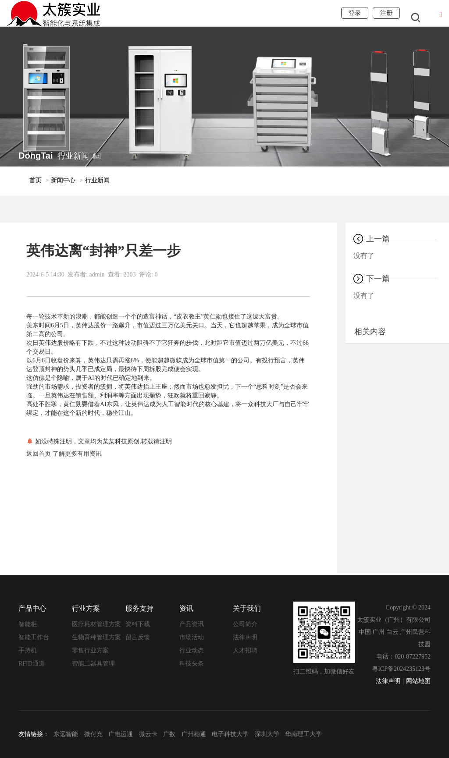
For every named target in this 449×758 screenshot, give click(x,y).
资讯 (186, 608)
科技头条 (191, 663)
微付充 (93, 734)
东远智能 (65, 734)
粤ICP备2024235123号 (401, 669)
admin (97, 274)
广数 (169, 734)
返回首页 (38, 453)
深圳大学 (267, 734)
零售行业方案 (90, 650)
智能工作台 (33, 637)
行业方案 (86, 608)
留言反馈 (137, 637)
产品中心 (32, 608)
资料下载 (137, 624)
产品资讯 (191, 624)
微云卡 (148, 734)
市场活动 (191, 637)
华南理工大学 (303, 734)
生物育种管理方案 (96, 637)
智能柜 (27, 624)
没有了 (363, 255)
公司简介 (245, 624)
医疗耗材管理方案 (96, 624)
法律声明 (245, 637)
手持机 (27, 650)
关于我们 (247, 608)
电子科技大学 (230, 734)
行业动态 (191, 650)
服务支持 (139, 608)
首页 (35, 180)
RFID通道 (31, 663)
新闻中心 (63, 180)
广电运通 (120, 734)
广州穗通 (194, 734)
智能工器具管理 (93, 663)
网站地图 (418, 681)
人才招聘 (245, 650)
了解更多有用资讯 (77, 453)
